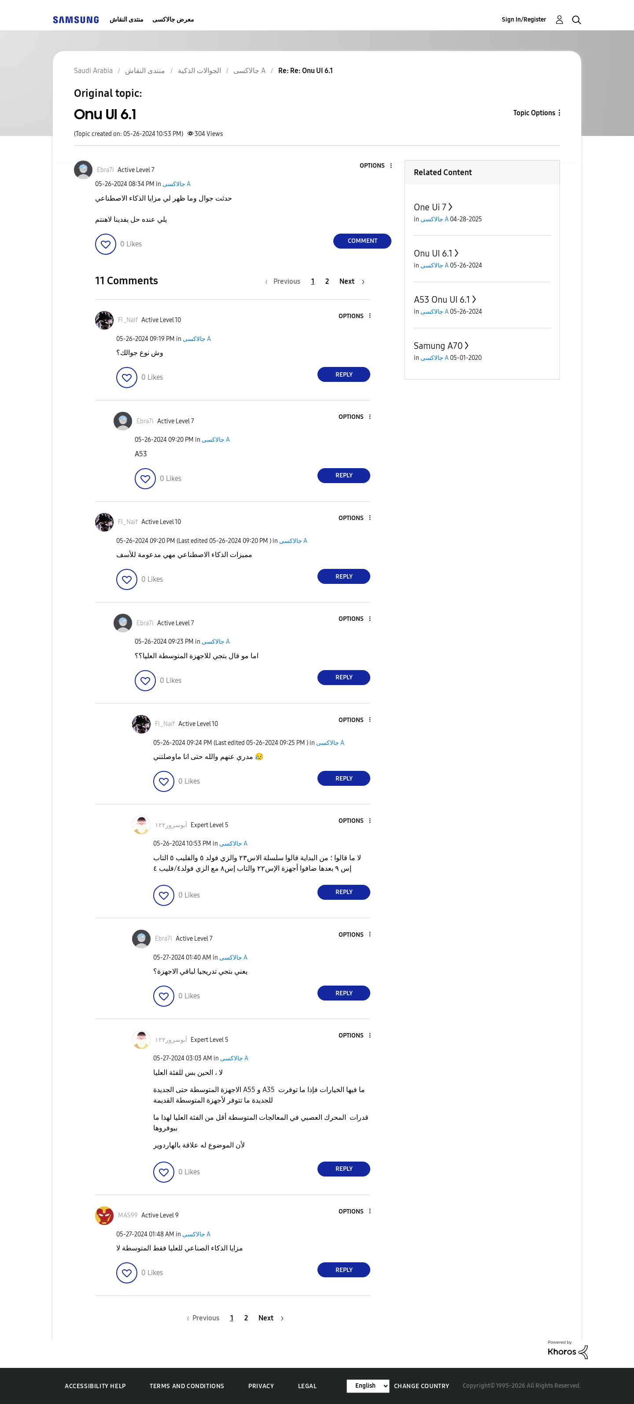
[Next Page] (352, 281)
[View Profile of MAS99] (128, 1215)
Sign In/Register (524, 19)
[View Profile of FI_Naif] (128, 320)
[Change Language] (368, 1386)
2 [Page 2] (327, 281)
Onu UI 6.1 (433, 253)
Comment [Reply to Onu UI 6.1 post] (362, 241)
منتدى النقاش (127, 19)
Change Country (422, 1386)
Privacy (261, 1386)
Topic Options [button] (534, 113)
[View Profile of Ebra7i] (105, 170)
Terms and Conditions (187, 1386)
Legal (307, 1386)
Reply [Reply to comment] (344, 374)
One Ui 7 (430, 207)
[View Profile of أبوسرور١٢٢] (171, 825)
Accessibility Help (95, 1386)
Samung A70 (438, 346)
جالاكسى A (176, 184)
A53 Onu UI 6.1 (442, 299)
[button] (376, 166)
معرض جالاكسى (173, 19)
